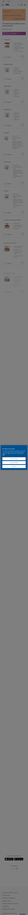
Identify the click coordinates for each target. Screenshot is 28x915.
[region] (14, 457)
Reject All (14, 466)
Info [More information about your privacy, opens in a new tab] (4, 454)
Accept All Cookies (14, 462)
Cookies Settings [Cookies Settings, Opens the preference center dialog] (14, 458)
